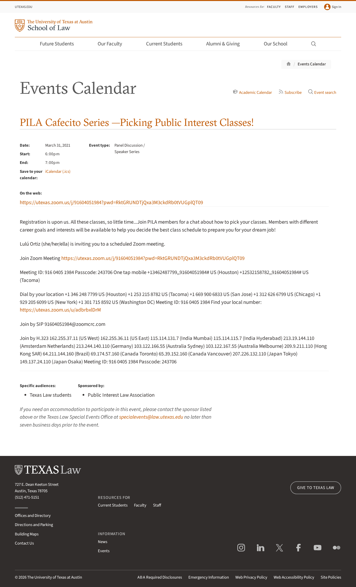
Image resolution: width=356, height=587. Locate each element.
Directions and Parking (34, 525)
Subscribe (290, 93)
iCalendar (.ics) (57, 172)
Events (104, 551)
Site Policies (331, 577)
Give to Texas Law (315, 488)
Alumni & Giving (226, 43)
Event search (322, 93)
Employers (308, 6)
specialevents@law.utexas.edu (151, 417)
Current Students (167, 43)
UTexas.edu (23, 6)
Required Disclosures (159, 577)
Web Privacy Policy (251, 577)
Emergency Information (208, 577)
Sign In (332, 7)
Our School (279, 43)
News (102, 542)
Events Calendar (312, 64)
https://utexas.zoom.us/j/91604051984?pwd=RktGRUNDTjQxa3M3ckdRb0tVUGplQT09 (111, 202)
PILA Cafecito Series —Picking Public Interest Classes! (137, 122)
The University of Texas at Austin (54, 577)
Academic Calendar (252, 93)
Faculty (274, 6)
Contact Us (24, 543)
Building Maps (27, 534)
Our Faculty (113, 43)
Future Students (60, 43)
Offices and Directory (33, 516)
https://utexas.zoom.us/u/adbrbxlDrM (60, 309)
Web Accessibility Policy (294, 577)
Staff (289, 6)
